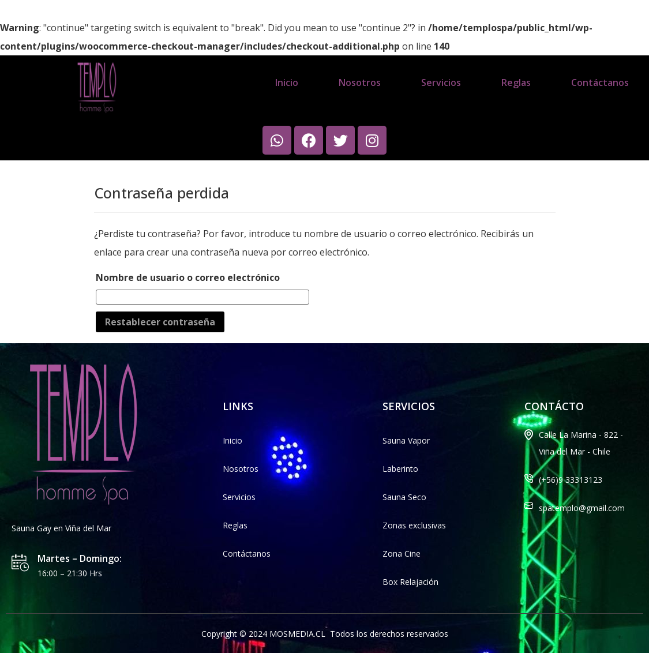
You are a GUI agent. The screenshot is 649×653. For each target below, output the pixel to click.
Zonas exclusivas (414, 525)
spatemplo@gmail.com (582, 507)
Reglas (516, 82)
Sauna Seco (404, 496)
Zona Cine (401, 553)
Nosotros (360, 82)
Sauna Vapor (406, 440)
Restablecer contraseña (160, 322)
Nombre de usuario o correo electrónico (188, 277)
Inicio (286, 82)
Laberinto (400, 468)
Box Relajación (410, 581)
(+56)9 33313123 (570, 479)
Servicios (441, 82)
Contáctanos (600, 82)
